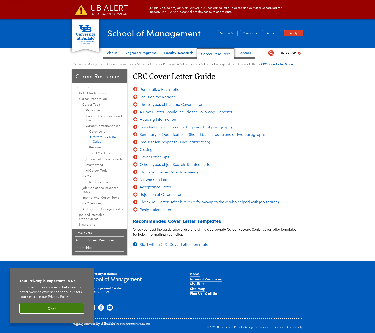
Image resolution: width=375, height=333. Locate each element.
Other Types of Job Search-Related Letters (176, 165)
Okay (52, 308)
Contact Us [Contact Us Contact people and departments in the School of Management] (248, 33)
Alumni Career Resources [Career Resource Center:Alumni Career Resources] (95, 240)
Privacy (278, 327)
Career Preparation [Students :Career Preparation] (166, 64)
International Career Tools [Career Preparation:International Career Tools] (100, 197)
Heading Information (158, 120)
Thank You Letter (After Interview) (169, 172)
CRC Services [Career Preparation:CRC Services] (91, 203)
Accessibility (295, 327)
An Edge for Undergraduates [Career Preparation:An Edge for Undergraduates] (102, 209)
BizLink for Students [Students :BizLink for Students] (92, 93)
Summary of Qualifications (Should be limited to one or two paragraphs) (203, 135)
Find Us (196, 293)
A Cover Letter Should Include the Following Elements (186, 112)
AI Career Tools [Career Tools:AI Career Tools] (96, 170)
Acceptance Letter (155, 187)
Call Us (211, 293)
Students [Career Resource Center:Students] (143, 64)
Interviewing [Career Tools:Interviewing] (94, 164)
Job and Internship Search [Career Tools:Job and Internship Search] (104, 159)
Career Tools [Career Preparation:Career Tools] (191, 64)
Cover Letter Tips (154, 157)
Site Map (197, 288)
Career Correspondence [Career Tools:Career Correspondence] (220, 64)
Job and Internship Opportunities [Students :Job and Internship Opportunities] (91, 216)
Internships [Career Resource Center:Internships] (84, 248)
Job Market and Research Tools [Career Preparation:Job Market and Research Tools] (100, 189)
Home (195, 273)
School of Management (154, 33)
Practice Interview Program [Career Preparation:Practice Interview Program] (102, 182)
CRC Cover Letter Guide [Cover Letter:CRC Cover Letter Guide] (105, 139)
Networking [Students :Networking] (87, 224)
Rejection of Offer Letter (161, 195)
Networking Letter (155, 180)
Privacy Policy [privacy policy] (58, 297)
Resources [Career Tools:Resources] (93, 110)
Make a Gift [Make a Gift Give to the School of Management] (227, 33)
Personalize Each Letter (160, 90)
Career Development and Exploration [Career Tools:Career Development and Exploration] (104, 118)
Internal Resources (206, 278)
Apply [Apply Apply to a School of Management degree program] (290, 33)
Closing (146, 150)
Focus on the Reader (157, 97)
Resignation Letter (155, 210)
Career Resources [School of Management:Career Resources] (121, 64)
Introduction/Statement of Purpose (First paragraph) (186, 127)
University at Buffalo (230, 327)
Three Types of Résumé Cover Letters (172, 105)
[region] (52, 295)
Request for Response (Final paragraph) (175, 142)
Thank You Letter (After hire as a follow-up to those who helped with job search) (209, 202)
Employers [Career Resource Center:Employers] (84, 233)
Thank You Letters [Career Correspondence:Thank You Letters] (101, 153)
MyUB (197, 283)
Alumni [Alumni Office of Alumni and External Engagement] (269, 33)
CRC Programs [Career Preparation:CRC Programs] (93, 176)
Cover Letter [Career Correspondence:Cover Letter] (248, 64)
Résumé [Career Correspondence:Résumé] (95, 147)
